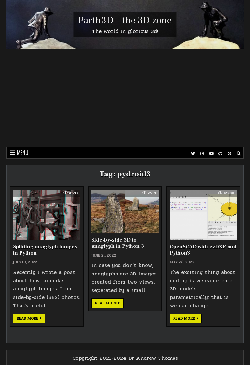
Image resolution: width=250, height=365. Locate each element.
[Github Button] (220, 153)
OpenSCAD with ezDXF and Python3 (203, 250)
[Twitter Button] (193, 153)
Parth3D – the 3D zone (125, 20)
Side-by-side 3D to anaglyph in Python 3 (117, 243)
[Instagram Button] (202, 153)
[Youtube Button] (211, 153)
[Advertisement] (125, 98)
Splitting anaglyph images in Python (45, 250)
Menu (22, 153)
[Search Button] (238, 153)
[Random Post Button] (229, 153)
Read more (31, 319)
